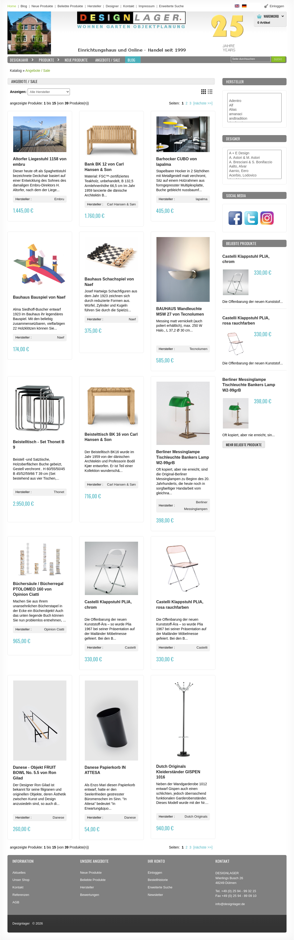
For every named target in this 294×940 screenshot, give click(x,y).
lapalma (201, 199)
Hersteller (94, 6)
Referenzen (20, 895)
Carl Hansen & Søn (121, 204)
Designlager (21, 923)
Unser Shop (21, 880)
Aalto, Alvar (254, 166)
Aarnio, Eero (254, 171)
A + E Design (254, 153)
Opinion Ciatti (54, 629)
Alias (254, 109)
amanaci (254, 114)
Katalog (16, 71)
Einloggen (155, 872)
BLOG (131, 60)
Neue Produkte (42, 6)
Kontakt (128, 6)
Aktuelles (19, 872)
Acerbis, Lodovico (254, 175)
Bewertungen (89, 895)
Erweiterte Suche (160, 887)
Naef (60, 337)
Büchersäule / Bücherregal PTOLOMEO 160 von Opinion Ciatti (38, 589)
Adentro (254, 101)
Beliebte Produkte (70, 6)
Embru (59, 199)
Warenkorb (271, 16)
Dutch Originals (196, 816)
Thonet (59, 492)
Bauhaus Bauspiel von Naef (39, 297)
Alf (254, 105)
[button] (278, 59)
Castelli (130, 647)
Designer (112, 6)
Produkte (48, 60)
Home (11, 6)
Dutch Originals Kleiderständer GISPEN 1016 (178, 771)
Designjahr (20, 60)
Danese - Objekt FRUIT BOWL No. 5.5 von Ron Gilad (34, 772)
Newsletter (155, 895)
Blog (24, 6)
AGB (15, 902)
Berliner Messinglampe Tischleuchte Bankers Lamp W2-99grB (182, 457)
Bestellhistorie (158, 880)
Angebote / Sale (107, 60)
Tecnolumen (198, 349)
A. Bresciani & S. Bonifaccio (254, 162)
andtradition (254, 118)
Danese (58, 817)
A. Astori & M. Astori (254, 158)
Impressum (146, 6)
